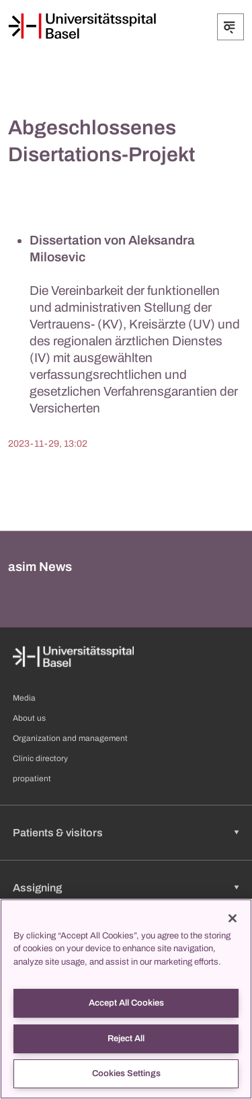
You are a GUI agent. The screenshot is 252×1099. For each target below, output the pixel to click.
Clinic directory (40, 758)
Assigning (37, 887)
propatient (32, 778)
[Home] (82, 26)
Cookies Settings (126, 1073)
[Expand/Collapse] (230, 26)
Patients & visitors (58, 832)
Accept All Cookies (126, 1003)
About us (29, 718)
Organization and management (70, 738)
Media (24, 698)
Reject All (126, 1038)
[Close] (232, 918)
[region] (126, 999)
